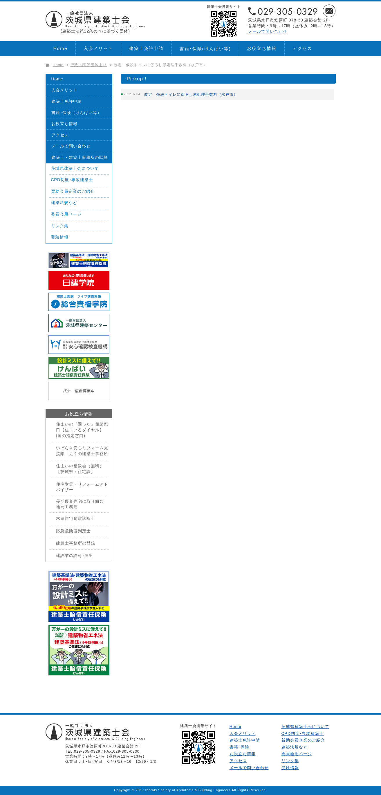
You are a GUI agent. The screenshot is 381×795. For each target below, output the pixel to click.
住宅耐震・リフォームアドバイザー (82, 487)
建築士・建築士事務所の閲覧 (79, 157)
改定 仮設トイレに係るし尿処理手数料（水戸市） (160, 65)
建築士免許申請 (146, 48)
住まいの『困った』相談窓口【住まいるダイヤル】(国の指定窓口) (82, 430)
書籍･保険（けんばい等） (76, 112)
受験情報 (59, 237)
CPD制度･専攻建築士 (72, 179)
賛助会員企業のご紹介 (73, 191)
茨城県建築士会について (75, 168)
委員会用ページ (66, 214)
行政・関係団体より (88, 65)
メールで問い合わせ (267, 31)
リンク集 (59, 225)
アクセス (302, 48)
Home (60, 48)
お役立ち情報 (262, 48)
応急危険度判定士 (73, 531)
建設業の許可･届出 (74, 555)
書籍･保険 (205, 48)
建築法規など (64, 202)
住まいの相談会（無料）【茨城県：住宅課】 (80, 469)
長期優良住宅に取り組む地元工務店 (80, 504)
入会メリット (98, 48)
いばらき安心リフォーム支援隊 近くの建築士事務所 (82, 451)
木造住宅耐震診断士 (75, 518)
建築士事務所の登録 (75, 543)
